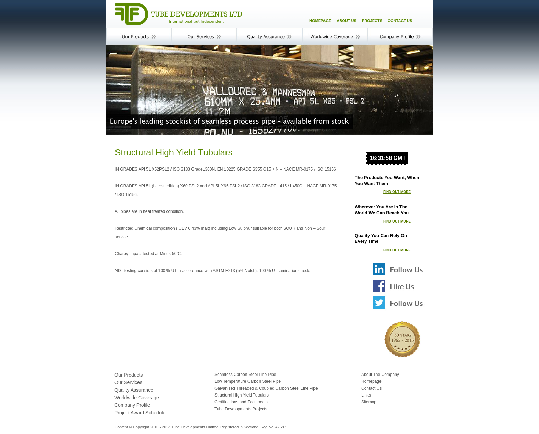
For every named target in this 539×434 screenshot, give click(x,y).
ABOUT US (346, 21)
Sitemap (368, 402)
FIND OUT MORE (397, 192)
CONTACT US (400, 21)
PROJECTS (372, 21)
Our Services (128, 382)
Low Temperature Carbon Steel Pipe (247, 381)
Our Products (128, 375)
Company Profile (132, 405)
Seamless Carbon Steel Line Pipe (245, 374)
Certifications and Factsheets (241, 402)
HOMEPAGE (320, 21)
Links (366, 395)
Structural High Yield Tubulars (241, 395)
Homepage (371, 381)
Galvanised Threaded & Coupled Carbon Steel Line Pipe (266, 388)
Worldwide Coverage (136, 397)
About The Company (380, 374)
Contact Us (371, 388)
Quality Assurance (133, 390)
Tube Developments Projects (240, 408)
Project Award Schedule (139, 412)
